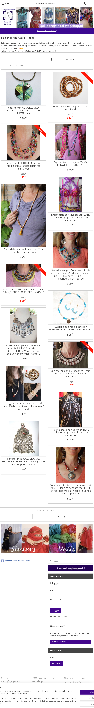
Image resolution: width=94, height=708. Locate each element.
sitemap (41, 703)
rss (47, 703)
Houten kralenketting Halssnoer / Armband (70, 107)
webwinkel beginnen (56, 703)
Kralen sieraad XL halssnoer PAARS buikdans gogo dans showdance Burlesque (70, 217)
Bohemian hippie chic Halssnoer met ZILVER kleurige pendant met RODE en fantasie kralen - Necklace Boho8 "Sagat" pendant (70, 489)
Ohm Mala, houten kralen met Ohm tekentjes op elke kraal (24, 250)
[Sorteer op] (69, 59)
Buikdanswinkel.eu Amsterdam (15, 560)
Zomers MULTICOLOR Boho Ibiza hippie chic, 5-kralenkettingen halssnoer (23, 166)
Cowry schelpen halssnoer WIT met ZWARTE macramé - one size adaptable (70, 373)
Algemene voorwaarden (77, 678)
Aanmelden (56, 663)
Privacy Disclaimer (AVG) (14, 692)
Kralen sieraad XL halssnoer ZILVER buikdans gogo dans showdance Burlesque (70, 432)
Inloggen (55, 611)
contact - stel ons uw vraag (47, 31)
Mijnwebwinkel (79, 703)
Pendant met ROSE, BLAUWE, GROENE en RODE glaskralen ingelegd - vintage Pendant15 (23, 461)
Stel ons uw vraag (11, 688)
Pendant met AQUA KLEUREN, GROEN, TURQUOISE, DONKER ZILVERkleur (23, 110)
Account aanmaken (59, 642)
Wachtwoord (55, 600)
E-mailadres (55, 590)
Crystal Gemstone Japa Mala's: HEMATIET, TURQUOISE (70, 163)
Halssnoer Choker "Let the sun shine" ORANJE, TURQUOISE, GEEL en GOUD (24, 291)
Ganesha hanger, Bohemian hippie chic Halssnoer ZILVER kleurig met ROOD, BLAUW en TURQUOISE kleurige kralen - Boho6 (70, 274)
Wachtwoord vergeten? (58, 617)
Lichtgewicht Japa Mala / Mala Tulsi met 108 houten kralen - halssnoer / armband (23, 406)
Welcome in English (43, 688)
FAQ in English (40, 692)
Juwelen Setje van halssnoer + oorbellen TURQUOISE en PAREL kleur (70, 328)
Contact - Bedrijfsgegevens (10, 679)
